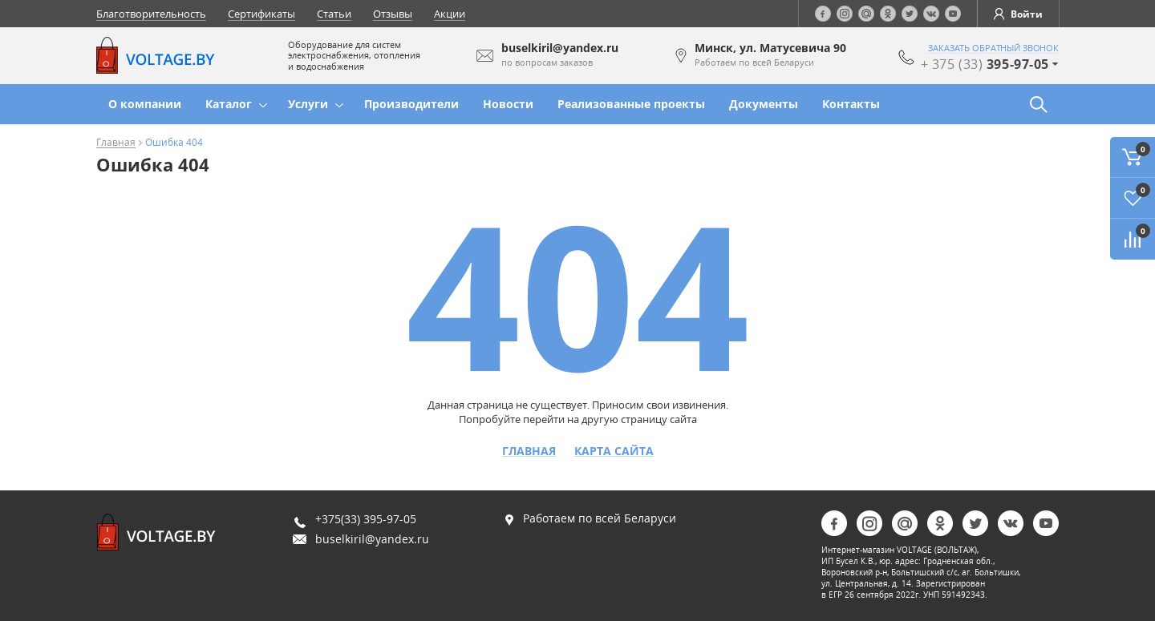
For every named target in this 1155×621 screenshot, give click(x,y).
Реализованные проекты (631, 103)
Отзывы (392, 13)
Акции (449, 13)
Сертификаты (261, 13)
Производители (411, 103)
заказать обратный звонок (993, 48)
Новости (508, 103)
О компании (144, 103)
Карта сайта (614, 451)
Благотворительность (151, 13)
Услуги (308, 103)
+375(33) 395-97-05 (365, 518)
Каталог (228, 103)
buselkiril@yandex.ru (372, 538)
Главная (116, 143)
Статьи (334, 13)
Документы (763, 103)
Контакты (851, 103)
